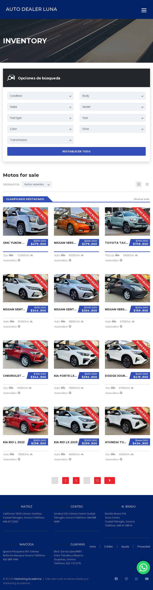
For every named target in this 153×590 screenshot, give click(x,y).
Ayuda (124, 546)
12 (97, 480)
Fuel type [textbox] (16, 118)
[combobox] (40, 96)
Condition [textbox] (16, 96)
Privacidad (143, 546)
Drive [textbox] (85, 129)
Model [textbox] (86, 107)
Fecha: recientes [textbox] (34, 184)
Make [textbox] (13, 107)
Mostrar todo (141, 199)
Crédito (106, 546)
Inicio (90, 546)
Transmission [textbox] (18, 140)
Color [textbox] (13, 129)
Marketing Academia (27, 578)
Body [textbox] (85, 96)
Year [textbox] (85, 118)
